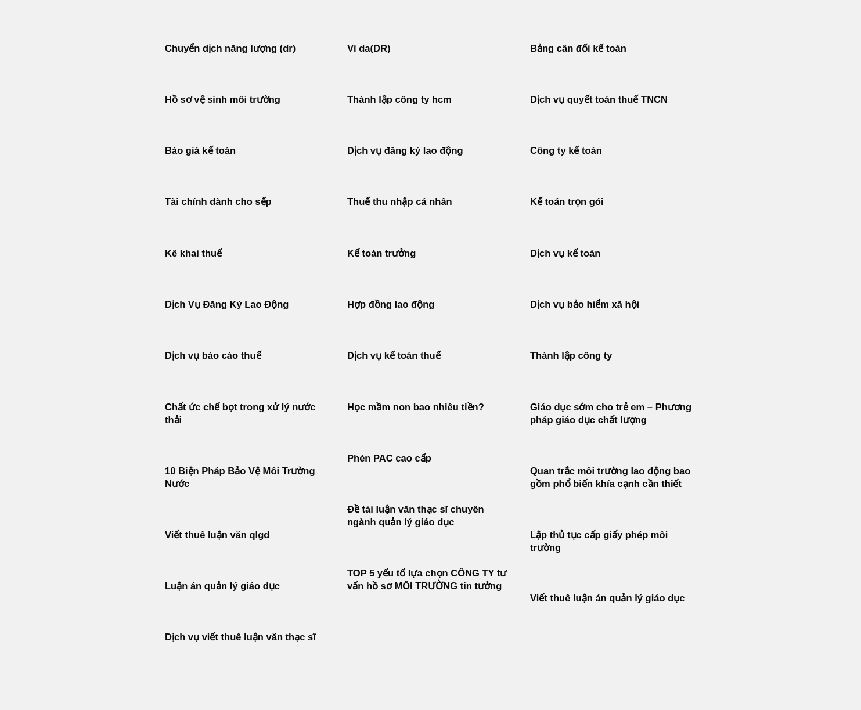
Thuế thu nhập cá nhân (399, 201)
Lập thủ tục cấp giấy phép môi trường (599, 541)
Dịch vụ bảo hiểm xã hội (584, 304)
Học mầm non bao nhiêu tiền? (415, 407)
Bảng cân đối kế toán (578, 48)
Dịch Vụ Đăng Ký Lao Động (227, 304)
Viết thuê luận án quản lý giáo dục (607, 598)
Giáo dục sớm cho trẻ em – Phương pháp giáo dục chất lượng (610, 414)
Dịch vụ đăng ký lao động (405, 150)
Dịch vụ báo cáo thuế (213, 355)
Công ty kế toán (566, 150)
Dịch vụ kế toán (565, 253)
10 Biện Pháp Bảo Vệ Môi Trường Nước (240, 477)
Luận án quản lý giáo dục (222, 586)
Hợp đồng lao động (390, 304)
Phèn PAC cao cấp (389, 458)
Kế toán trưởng (381, 253)
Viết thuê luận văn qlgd (217, 534)
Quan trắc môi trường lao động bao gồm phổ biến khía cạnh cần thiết (610, 477)
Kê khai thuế (193, 253)
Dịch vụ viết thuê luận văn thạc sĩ (240, 637)
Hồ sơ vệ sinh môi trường (222, 99)
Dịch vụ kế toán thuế (394, 355)
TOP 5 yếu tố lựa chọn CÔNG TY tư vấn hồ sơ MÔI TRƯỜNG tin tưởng (426, 580)
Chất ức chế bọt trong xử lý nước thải (240, 414)
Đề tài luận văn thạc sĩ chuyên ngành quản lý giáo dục (415, 516)
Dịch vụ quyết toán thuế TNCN (599, 99)
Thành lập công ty (571, 355)
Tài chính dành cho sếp (218, 201)
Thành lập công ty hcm (399, 99)
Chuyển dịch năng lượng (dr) (230, 48)
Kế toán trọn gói (567, 201)
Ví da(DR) (368, 48)
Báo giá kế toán (200, 150)
